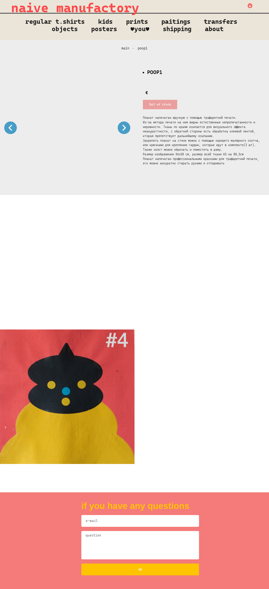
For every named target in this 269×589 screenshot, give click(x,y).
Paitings (175, 21)
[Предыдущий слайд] (10, 127)
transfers (220, 21)
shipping (177, 29)
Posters (104, 29)
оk (140, 569)
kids (105, 21)
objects (65, 29)
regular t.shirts (55, 21)
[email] (140, 521)
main (125, 48)
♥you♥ (140, 29)
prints (137, 21)
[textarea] (140, 545)
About (214, 29)
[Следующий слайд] (124, 127)
